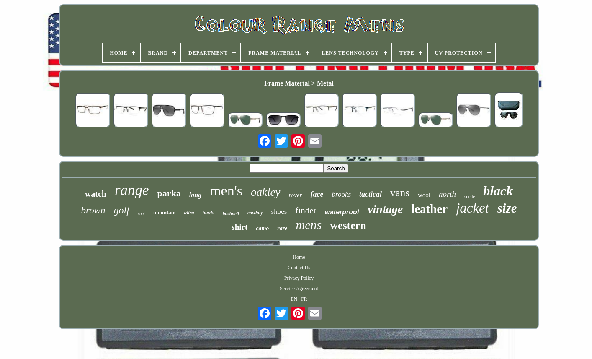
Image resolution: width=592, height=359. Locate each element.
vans (399, 192)
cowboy (255, 213)
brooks (341, 194)
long (195, 194)
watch (95, 193)
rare (282, 228)
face (316, 194)
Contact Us (299, 268)
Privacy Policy (299, 278)
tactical (370, 194)
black (498, 190)
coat (141, 213)
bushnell (231, 213)
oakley (265, 192)
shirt (239, 227)
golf (121, 210)
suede (469, 196)
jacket (472, 208)
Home (299, 257)
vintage (385, 209)
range (132, 190)
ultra (189, 213)
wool (424, 195)
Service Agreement (299, 288)
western (348, 225)
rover (295, 195)
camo (262, 228)
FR (304, 299)
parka (169, 193)
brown (93, 210)
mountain (164, 212)
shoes (279, 212)
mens (309, 225)
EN (294, 299)
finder (305, 211)
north (447, 194)
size (507, 208)
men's (226, 190)
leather (429, 209)
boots (208, 212)
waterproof (341, 212)
